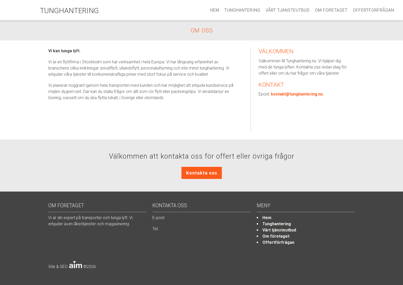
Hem (214, 10)
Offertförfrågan (373, 10)
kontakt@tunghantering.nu (297, 94)
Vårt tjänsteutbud (288, 10)
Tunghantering (242, 10)
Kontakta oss (201, 173)
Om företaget (331, 10)
